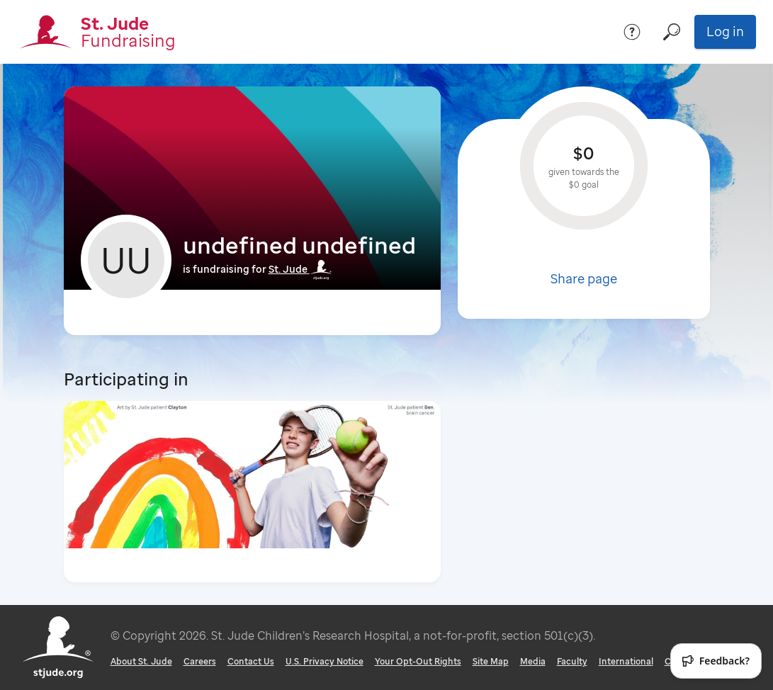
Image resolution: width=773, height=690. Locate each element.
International (626, 661)
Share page (584, 278)
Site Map (491, 661)
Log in (725, 31)
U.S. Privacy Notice (324, 661)
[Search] (672, 32)
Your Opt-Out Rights (418, 661)
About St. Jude (141, 661)
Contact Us (250, 661)
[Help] (632, 32)
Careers (200, 661)
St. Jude (300, 269)
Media (533, 661)
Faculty (572, 661)
